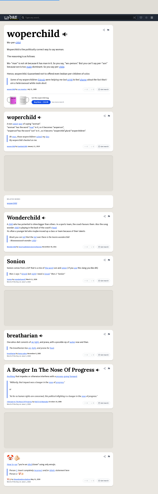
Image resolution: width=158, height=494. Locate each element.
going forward (70, 376)
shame (83, 79)
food (52, 348)
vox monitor (22, 89)
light (37, 342)
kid (35, 237)
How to (10, 464)
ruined (39, 136)
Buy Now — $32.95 (41, 102)
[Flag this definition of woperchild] (108, 30)
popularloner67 (20, 279)
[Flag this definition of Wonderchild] (109, 216)
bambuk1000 (22, 146)
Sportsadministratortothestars (30, 247)
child (18, 42)
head (54, 227)
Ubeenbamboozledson (22, 479)
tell (24, 237)
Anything (11, 376)
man (32, 127)
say (15, 464)
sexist (15, 123)
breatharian (11, 353)
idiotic (52, 470)
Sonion (9, 279)
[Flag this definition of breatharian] (109, 334)
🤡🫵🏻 (9, 479)
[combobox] (78, 17)
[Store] (141, 17)
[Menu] (152, 17)
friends (41, 79)
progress (60, 382)
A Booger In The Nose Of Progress (19, 402)
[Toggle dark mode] (146, 17)
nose (51, 382)
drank (24, 273)
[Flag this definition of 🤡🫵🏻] (109, 456)
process (59, 376)
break (47, 273)
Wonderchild (11, 247)
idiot (30, 464)
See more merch (58, 102)
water (72, 342)
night (70, 79)
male (29, 67)
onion (64, 268)
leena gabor (22, 353)
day (47, 136)
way (20, 123)
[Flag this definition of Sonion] (109, 260)
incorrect (38, 470)
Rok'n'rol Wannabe (41, 402)
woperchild (11, 89)
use (75, 268)
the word (49, 268)
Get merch (103, 89)
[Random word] (134, 17)
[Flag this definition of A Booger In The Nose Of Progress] (109, 368)
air (32, 342)
